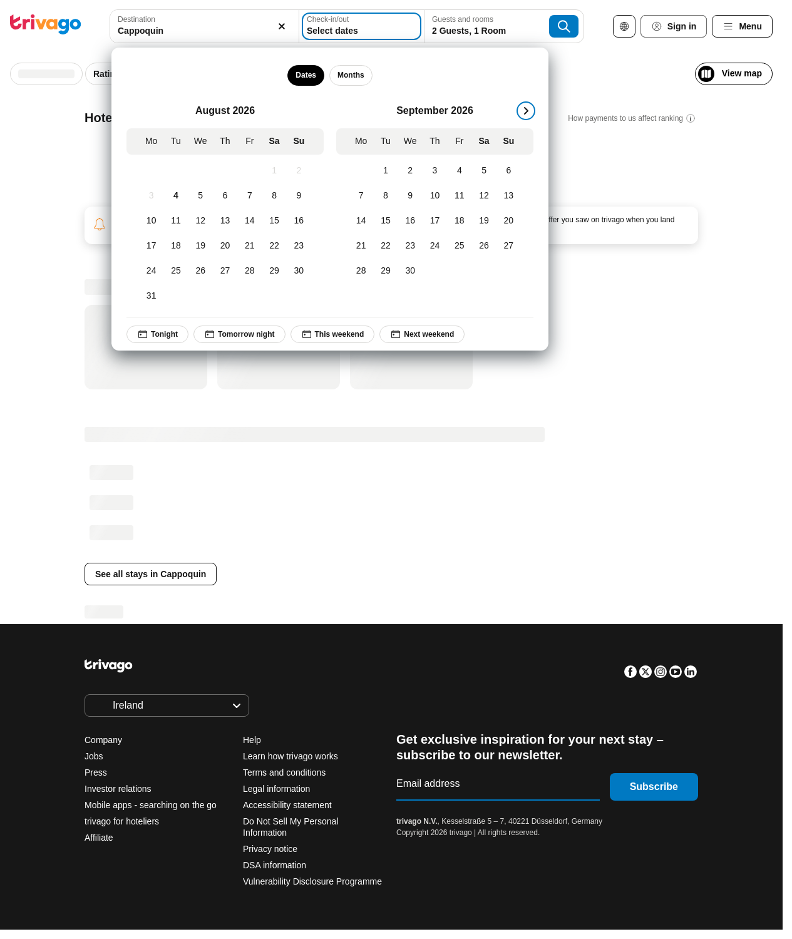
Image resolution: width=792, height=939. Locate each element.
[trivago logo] (45, 26)
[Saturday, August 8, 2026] (274, 196)
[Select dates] (361, 26)
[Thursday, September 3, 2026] (435, 171)
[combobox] (204, 26)
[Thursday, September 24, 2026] (435, 246)
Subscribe (654, 786)
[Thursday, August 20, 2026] (225, 246)
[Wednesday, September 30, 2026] (410, 271)
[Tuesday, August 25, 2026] (176, 271)
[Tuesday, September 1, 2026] (386, 171)
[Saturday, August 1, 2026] (274, 171)
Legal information (276, 789)
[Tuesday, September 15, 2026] (386, 221)
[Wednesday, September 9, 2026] (410, 196)
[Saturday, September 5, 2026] (484, 171)
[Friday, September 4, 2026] (460, 171)
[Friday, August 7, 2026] (250, 196)
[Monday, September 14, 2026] (361, 221)
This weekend (332, 334)
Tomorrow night (239, 334)
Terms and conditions (284, 772)
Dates (306, 75)
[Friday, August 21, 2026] (250, 246)
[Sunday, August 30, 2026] (299, 271)
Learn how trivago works (290, 756)
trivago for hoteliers (122, 821)
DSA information (274, 865)
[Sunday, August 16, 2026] (299, 221)
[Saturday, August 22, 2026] (274, 246)
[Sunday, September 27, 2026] (508, 246)
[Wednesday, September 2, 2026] (410, 171)
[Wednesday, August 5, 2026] (200, 196)
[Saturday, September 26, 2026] (484, 246)
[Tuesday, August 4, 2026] (176, 196)
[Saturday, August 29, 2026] (274, 271)
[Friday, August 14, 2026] (250, 221)
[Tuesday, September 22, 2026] (386, 246)
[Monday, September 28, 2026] (361, 271)
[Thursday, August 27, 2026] (225, 271)
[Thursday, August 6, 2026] (225, 196)
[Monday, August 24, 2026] (151, 271)
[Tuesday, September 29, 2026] (386, 271)
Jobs (94, 756)
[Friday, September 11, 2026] (460, 196)
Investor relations (118, 789)
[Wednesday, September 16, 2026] (410, 221)
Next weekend (423, 334)
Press (96, 772)
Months (350, 75)
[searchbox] (204, 31)
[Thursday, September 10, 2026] (435, 196)
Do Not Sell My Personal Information (291, 827)
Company (103, 740)
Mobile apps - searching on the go (151, 805)
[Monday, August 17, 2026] (151, 246)
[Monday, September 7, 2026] (361, 196)
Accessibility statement (287, 805)
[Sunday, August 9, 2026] (299, 196)
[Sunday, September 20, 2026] (508, 221)
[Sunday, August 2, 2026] (299, 171)
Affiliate (99, 838)
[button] (204, 26)
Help (252, 740)
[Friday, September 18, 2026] (460, 221)
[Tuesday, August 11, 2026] (176, 221)
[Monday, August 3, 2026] (151, 196)
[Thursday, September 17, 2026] (435, 221)
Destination (136, 19)
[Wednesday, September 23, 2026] (410, 246)
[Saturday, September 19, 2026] (484, 221)
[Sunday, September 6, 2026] (508, 171)
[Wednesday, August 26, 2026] (200, 271)
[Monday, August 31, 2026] (151, 296)
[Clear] (282, 26)
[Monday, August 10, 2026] (151, 221)
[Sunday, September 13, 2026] (508, 196)
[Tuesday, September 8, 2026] (386, 196)
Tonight (157, 334)
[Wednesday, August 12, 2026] (200, 221)
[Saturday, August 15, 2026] (274, 221)
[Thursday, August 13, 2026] (225, 221)
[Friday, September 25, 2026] (460, 246)
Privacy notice (270, 849)
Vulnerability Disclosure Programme (312, 881)
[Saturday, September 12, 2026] (484, 196)
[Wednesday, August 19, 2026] (200, 246)
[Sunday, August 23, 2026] (299, 246)
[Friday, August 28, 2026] (250, 271)
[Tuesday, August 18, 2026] (176, 246)
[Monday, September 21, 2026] (361, 246)
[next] (525, 110)
